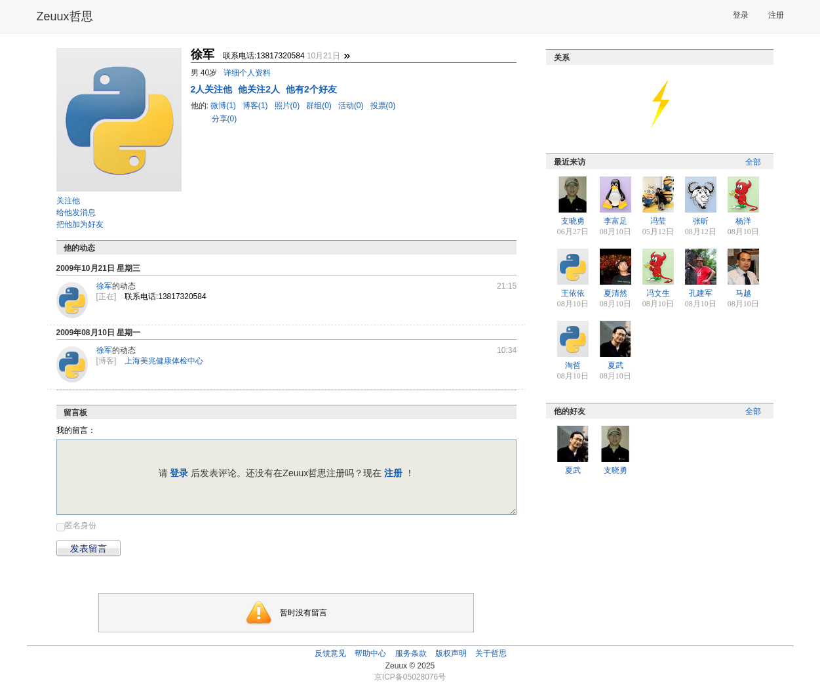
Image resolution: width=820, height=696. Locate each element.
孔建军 (701, 293)
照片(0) (288, 105)
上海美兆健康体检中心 (164, 360)
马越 (743, 293)
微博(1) (224, 105)
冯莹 (658, 221)
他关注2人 (260, 89)
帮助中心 (370, 653)
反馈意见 (330, 653)
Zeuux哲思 (65, 16)
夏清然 (615, 293)
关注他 (68, 200)
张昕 (701, 221)
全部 (753, 162)
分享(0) (224, 118)
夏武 (615, 365)
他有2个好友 (311, 89)
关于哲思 (491, 653)
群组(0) (320, 105)
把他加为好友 (80, 224)
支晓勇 (573, 221)
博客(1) (256, 105)
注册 (776, 15)
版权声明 (451, 653)
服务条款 (411, 653)
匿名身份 (80, 525)
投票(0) (383, 105)
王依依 (573, 293)
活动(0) (352, 105)
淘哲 (573, 365)
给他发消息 (76, 212)
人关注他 (213, 89)
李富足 (615, 221)
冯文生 (658, 293)
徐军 (104, 286)
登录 (741, 15)
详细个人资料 (247, 72)
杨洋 (743, 221)
